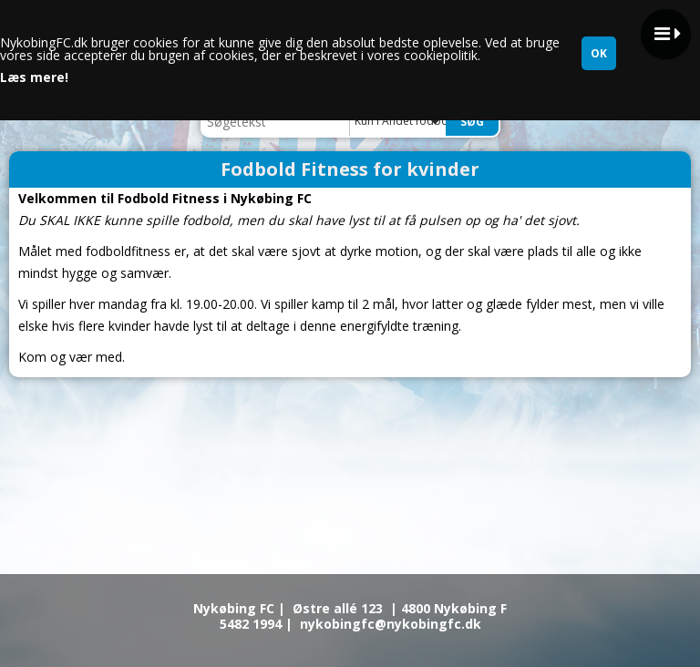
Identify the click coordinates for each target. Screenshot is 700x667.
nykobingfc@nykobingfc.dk (390, 623)
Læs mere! (34, 77)
